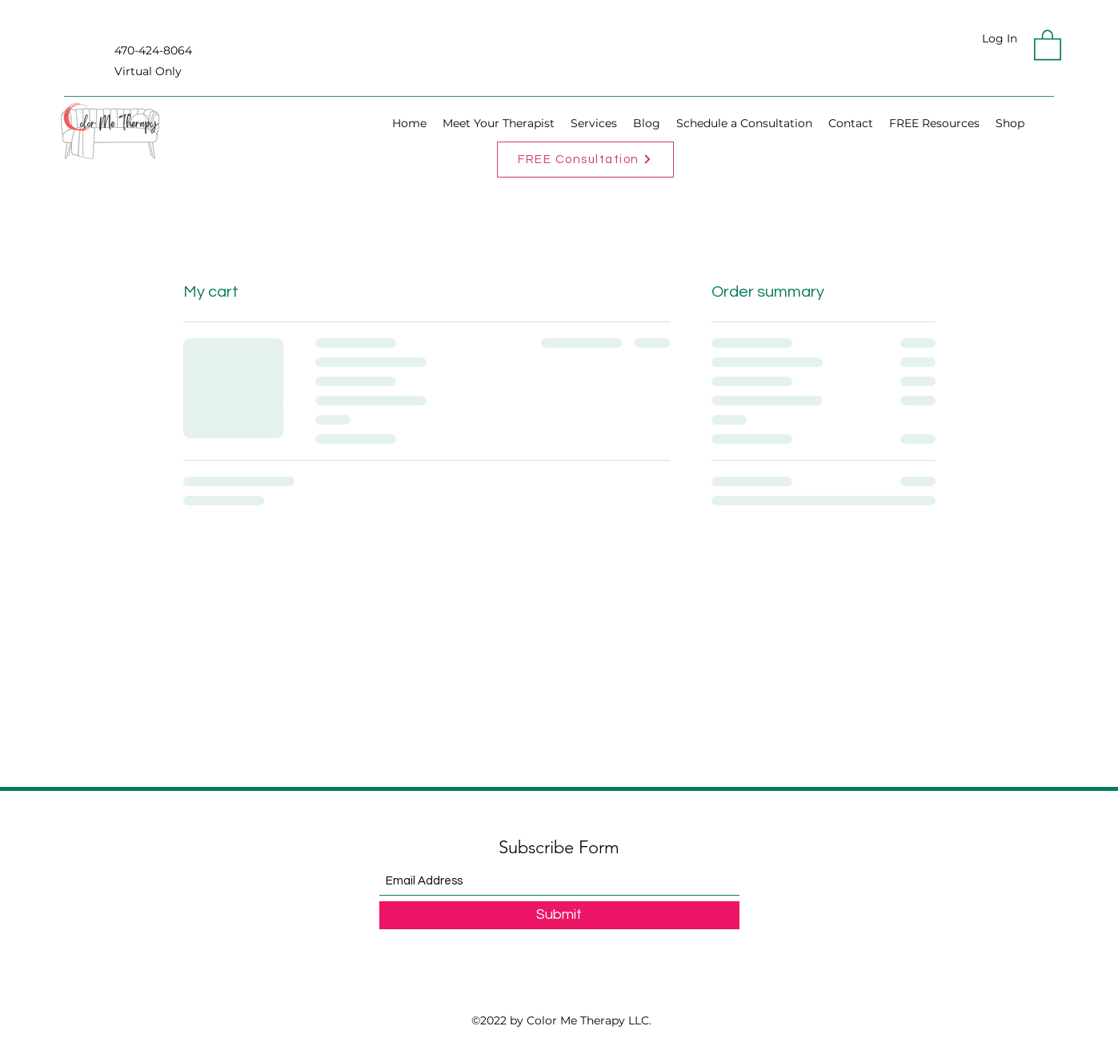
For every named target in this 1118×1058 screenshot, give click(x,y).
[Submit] (559, 915)
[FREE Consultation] (585, 160)
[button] (1047, 44)
